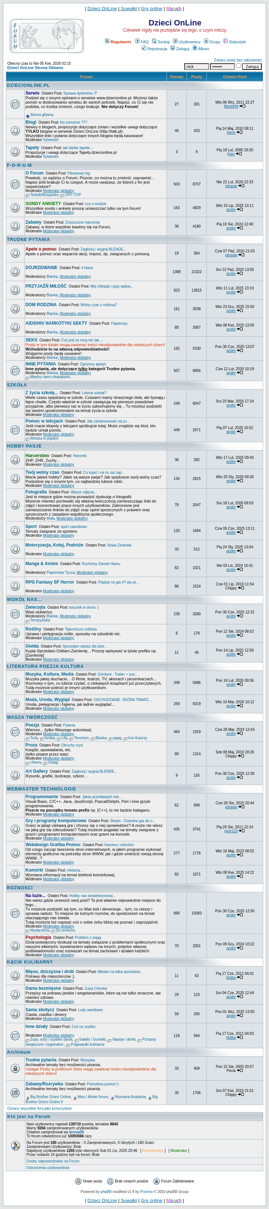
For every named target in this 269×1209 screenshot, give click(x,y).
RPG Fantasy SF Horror (49, 582)
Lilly (64, 738)
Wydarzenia (39, 930)
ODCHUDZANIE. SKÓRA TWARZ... (122, 700)
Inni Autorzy (137, 738)
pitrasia (231, 186)
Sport (31, 526)
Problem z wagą (88, 938)
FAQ (142, 42)
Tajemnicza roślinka (81, 629)
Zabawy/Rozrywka (44, 1083)
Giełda (32, 646)
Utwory (35, 762)
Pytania (69, 725)
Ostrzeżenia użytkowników (48, 1168)
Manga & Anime (41, 563)
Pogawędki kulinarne (87, 1044)
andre (231, 210)
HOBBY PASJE (24, 446)
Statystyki (235, 42)
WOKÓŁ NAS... (24, 599)
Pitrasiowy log (79, 173)
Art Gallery (36, 771)
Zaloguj (179, 49)
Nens (231, 133)
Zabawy (33, 222)
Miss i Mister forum (92, 1097)
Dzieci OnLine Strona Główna (35, 67)
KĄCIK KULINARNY (30, 962)
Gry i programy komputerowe (55, 820)
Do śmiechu (65, 930)
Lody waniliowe (90, 1010)
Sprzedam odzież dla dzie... (85, 646)
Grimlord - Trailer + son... (117, 674)
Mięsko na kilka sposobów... (120, 972)
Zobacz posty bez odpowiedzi (238, 60)
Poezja (32, 725)
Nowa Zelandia (119, 545)
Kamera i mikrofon (119, 845)
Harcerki (80, 456)
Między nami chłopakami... (51, 377)
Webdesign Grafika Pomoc (53, 844)
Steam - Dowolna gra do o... (133, 821)
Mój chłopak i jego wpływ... (112, 286)
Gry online (151, 8)
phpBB (106, 1192)
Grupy (212, 42)
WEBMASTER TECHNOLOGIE (41, 789)
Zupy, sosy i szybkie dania (51, 1039)
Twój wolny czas (42, 472)
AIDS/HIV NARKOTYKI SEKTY (56, 323)
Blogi (30, 122)
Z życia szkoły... (41, 392)
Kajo (231, 154)
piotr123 (231, 831)
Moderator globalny (58, 191)
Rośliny (33, 629)
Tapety (32, 147)
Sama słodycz (39, 1009)
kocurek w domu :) (84, 607)
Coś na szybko (84, 1027)
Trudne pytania (40, 1059)
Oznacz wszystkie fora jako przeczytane (39, 1108)
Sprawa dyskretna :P (80, 93)
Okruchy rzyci (72, 745)
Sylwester (51, 140)
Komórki (34, 870)
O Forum (34, 173)
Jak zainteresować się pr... (108, 421)
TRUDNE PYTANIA (28, 239)
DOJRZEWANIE (41, 267)
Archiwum (19, 1052)
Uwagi (53, 762)
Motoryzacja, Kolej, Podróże (54, 545)
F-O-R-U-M (19, 165)
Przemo (146, 1192)
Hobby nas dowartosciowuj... (92, 896)
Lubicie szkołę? (94, 393)
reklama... (75, 870)
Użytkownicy (187, 42)
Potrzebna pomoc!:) (103, 1084)
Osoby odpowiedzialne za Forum (53, 1161)
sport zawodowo (74, 527)
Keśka (50, 738)
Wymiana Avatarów (130, 1097)
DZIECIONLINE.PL (28, 85)
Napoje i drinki (123, 1039)
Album (201, 49)
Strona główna (41, 115)
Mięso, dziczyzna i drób (49, 971)
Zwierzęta (35, 607)
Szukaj (160, 42)
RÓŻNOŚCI (20, 887)
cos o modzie (96, 204)
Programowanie (41, 796)
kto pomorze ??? (74, 122)
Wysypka (87, 1060)
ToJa (34, 738)
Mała (51, 518)
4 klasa (87, 268)
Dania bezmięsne (43, 988)
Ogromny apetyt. (93, 364)
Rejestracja (154, 49)
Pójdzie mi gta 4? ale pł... (118, 582)
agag (117, 738)
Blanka (52, 277)
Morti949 (231, 106)
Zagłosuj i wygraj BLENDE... (104, 249)
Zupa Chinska (96, 988)
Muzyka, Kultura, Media (49, 674)
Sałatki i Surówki (92, 1039)
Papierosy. (119, 323)
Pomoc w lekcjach (44, 421)
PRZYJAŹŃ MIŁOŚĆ (46, 286)
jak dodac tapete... (78, 148)
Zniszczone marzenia (82, 222)
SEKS (31, 340)
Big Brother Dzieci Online (50, 1097)
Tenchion (81, 738)
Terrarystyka (40, 620)
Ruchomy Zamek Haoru (101, 564)
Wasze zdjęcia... (84, 492)
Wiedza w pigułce (44, 438)
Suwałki (128, 8)
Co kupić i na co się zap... (104, 473)
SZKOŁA (17, 385)
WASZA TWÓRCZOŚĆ (32, 717)
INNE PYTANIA (40, 364)
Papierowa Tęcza (61, 573)
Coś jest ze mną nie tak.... (82, 340)
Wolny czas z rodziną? (99, 305)
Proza (31, 745)
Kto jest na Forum (29, 1116)
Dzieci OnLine (102, 8)
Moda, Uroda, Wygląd (47, 699)
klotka (231, 978)
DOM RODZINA (41, 304)
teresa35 (76, 1132)
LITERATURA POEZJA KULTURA (45, 666)
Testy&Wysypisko (44, 195)
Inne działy (36, 1026)
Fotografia (36, 492)
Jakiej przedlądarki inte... (102, 797)
